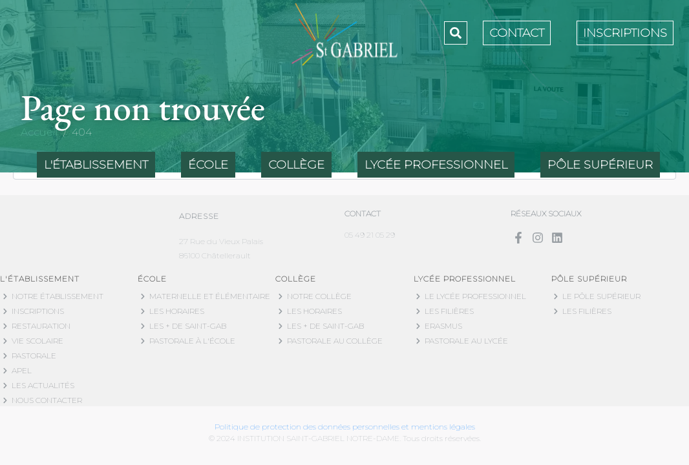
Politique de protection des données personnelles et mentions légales (345, 426)
